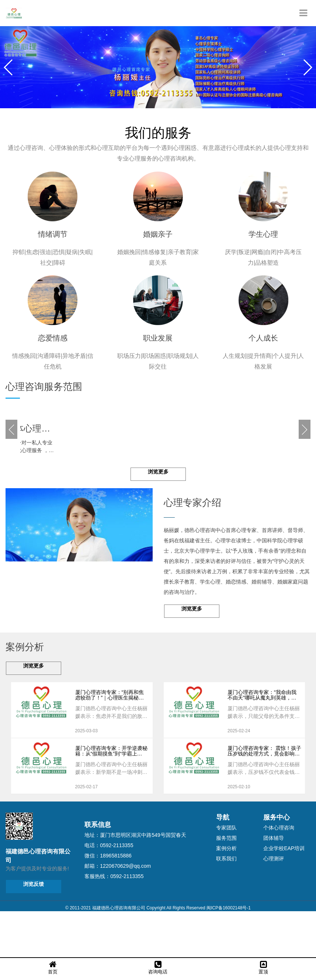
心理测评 (273, 902)
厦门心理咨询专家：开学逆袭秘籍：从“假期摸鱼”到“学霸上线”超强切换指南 (111, 794)
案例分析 (226, 891)
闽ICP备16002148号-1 (228, 951)
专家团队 (226, 871)
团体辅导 (273, 881)
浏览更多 (158, 515)
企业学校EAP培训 (284, 891)
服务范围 (226, 881)
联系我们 (226, 902)
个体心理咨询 (278, 871)
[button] (307, 67)
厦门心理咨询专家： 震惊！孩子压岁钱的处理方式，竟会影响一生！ (264, 794)
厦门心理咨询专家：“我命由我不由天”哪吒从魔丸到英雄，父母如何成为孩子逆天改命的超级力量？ (264, 738)
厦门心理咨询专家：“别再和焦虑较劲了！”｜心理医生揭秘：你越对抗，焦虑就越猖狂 (109, 738)
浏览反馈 (33, 927)
